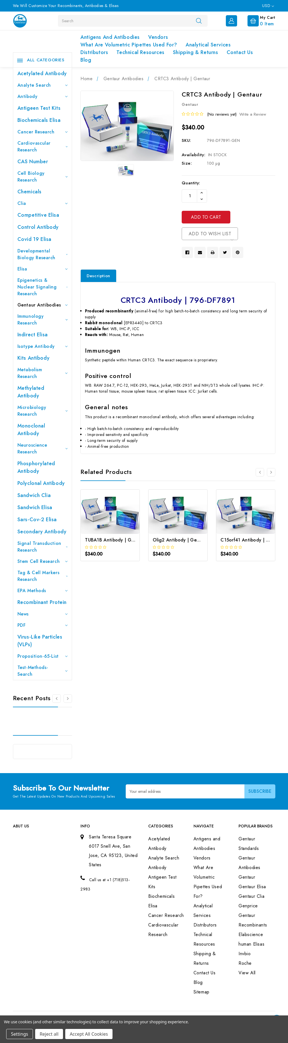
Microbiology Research (42, 410)
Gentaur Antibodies (42, 305)
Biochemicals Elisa (39, 120)
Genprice (248, 906)
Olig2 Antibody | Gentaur (180, 540)
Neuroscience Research (42, 448)
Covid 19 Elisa (34, 239)
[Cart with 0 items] (256, 20)
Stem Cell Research (42, 561)
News (42, 614)
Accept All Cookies (89, 1034)
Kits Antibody (33, 358)
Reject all (49, 1034)
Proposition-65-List (42, 656)
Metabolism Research (42, 373)
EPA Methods (42, 590)
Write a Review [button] (252, 114)
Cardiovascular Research (42, 146)
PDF (42, 625)
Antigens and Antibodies (110, 37)
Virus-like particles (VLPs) (39, 640)
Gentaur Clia (251, 896)
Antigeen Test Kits (39, 108)
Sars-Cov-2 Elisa (37, 519)
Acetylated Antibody (42, 73)
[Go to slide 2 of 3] (68, 698)
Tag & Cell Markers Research (42, 576)
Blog (85, 60)
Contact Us (240, 52)
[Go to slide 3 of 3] (56, 698)
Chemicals (29, 191)
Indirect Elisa (32, 334)
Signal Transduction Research (42, 546)
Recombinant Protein (42, 602)
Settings (19, 1034)
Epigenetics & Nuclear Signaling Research (42, 287)
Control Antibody (38, 227)
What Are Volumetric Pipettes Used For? (128, 44)
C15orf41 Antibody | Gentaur (252, 540)
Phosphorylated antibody (36, 467)
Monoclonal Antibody (31, 429)
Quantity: (191, 183)
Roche (245, 963)
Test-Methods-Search (42, 670)
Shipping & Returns (195, 52)
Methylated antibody (30, 391)
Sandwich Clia (34, 495)
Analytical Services (208, 44)
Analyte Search (42, 85)
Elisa (42, 269)
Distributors (94, 52)
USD (268, 5)
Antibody (42, 96)
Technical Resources (140, 52)
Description (98, 276)
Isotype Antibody (42, 346)
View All (247, 973)
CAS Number (32, 161)
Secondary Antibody (42, 531)
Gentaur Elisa (252, 886)
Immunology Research (42, 319)
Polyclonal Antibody (41, 483)
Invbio (244, 953)
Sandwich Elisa (34, 507)
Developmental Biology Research (42, 254)
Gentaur (246, 877)
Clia (42, 203)
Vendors (158, 37)
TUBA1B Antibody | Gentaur (115, 540)
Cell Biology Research (42, 176)
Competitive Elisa (38, 215)
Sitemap (202, 992)
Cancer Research (42, 132)
